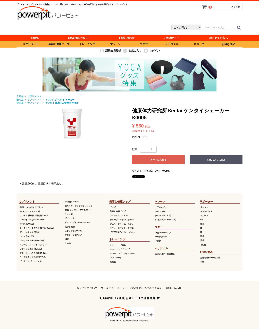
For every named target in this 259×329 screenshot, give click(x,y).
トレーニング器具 (118, 245)
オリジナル (172, 44)
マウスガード (116, 257)
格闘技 (113, 262)
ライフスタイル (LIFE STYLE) (33, 257)
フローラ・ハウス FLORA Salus (34, 253)
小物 (202, 262)
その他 (68, 243)
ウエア (144, 44)
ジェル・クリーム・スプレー (123, 224)
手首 (202, 236)
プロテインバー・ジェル (30, 261)
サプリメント (31, 44)
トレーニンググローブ (120, 249)
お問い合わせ (126, 37)
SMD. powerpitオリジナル (31, 207)
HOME (35, 37)
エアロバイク (161, 207)
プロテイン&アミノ (73, 235)
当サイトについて (86, 288)
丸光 (202, 224)
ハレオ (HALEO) (27, 236)
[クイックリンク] (238, 27)
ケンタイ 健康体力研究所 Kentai (34, 215)
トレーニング (87, 44)
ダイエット (70, 218)
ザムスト (204, 207)
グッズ (113, 207)
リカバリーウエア (163, 233)
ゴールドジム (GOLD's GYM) (32, 220)
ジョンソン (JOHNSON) (165, 220)
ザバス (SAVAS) (27, 224)
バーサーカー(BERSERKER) (32, 240)
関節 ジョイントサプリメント (78, 210)
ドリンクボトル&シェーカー (77, 222)
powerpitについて (78, 37)
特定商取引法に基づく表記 (146, 288)
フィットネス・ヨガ (119, 215)
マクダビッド (206, 211)
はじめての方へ (218, 37)
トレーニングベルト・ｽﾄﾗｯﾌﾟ (123, 253)
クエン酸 (69, 214)
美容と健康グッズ (59, 44)
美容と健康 (70, 226)
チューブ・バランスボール (122, 220)
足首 (202, 240)
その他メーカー (72, 202)
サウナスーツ (161, 237)
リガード (204, 215)
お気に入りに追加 (216, 159)
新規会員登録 (110, 50)
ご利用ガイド (172, 37)
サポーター (200, 44)
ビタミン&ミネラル (73, 231)
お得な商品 (228, 44)
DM (201, 220)
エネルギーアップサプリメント (78, 206)
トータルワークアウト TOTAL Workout (37, 228)
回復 (67, 239)
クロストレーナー (163, 211)
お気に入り (132, 50)
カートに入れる (158, 159)
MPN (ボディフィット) (30, 211)
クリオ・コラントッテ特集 (122, 228)
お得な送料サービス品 (210, 257)
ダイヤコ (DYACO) (163, 215)
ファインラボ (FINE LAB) (31, 249)
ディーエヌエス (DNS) (29, 232)
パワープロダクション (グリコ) (33, 244)
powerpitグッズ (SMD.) (165, 254)
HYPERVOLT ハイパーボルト (122, 232)
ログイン (151, 50)
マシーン (115, 44)
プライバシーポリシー (114, 288)
